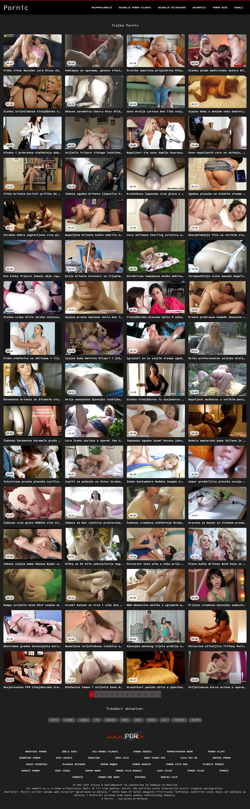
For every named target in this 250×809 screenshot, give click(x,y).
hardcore (110, 720)
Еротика (140, 777)
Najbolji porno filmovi (135, 7)
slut (164, 720)
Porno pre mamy (109, 777)
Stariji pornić (213, 764)
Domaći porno (31, 770)
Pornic (110, 798)
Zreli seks (69, 751)
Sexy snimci (64, 757)
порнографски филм (180, 751)
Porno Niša (220, 7)
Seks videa (62, 770)
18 (152, 694)
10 (138, 694)
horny (125, 720)
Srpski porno (222, 757)
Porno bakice (142, 764)
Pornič (224, 770)
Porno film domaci (129, 770)
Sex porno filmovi (105, 751)
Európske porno (29, 757)
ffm (96, 720)
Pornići (77, 777)
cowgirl (84, 720)
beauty (54, 720)
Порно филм (93, 770)
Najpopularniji (102, 7)
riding (151, 720)
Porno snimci (142, 751)
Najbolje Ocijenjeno (172, 7)
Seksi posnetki (36, 764)
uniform (195, 720)
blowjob (68, 720)
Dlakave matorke (74, 764)
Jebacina (94, 757)
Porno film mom (177, 764)
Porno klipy (216, 751)
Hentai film (169, 777)
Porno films (196, 770)
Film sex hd (189, 757)
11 (145, 694)
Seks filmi (164, 770)
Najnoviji (199, 7)
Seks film (122, 757)
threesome (179, 720)
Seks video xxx (154, 757)
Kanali (238, 7)
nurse (138, 720)
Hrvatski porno (36, 751)
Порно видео (109, 764)
